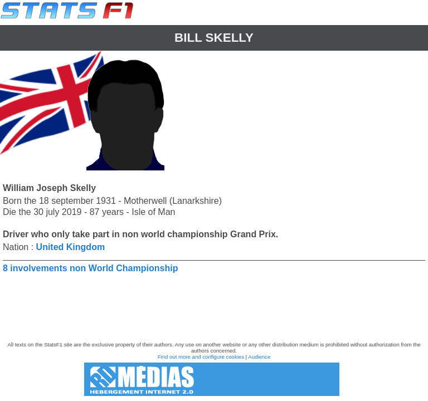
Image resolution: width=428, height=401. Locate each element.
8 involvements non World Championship (90, 268)
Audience (259, 357)
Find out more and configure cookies (201, 357)
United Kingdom (70, 247)
